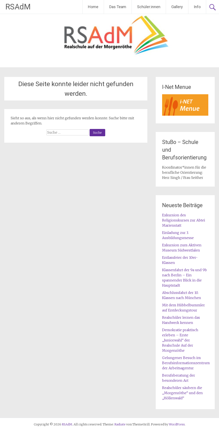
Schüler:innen (148, 6)
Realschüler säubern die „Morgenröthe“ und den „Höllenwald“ (182, 393)
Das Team (117, 6)
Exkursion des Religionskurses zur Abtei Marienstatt (183, 220)
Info (197, 6)
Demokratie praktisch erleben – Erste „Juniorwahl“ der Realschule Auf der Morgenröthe (180, 340)
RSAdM (18, 6)
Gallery (177, 6)
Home (93, 6)
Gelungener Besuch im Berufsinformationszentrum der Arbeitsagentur (186, 363)
